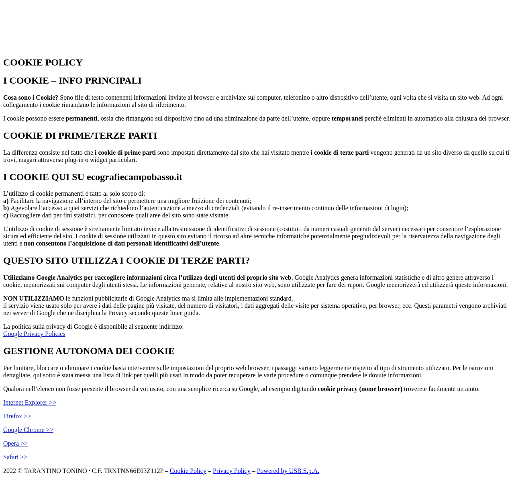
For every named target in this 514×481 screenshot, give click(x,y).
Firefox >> (17, 416)
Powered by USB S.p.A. (288, 470)
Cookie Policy (188, 470)
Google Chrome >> (28, 429)
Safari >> (15, 457)
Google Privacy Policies (34, 333)
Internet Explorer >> (29, 402)
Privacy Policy (232, 470)
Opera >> (15, 443)
